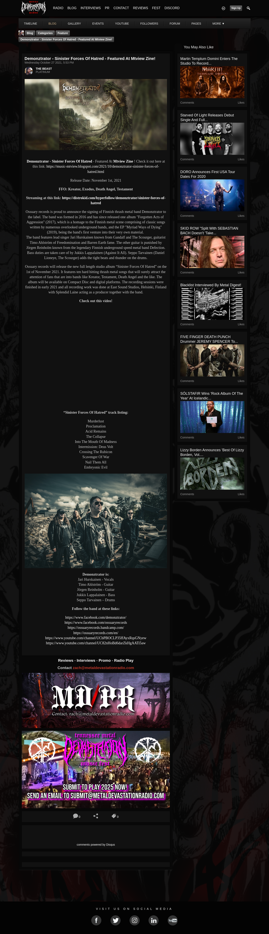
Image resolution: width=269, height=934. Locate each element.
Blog (30, 33)
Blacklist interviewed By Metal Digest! (210, 285)
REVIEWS (140, 8)
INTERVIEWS (91, 8)
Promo (105, 660)
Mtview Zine (123, 161)
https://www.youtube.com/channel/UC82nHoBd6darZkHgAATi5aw (96, 643)
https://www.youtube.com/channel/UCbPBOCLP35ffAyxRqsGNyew (95, 638)
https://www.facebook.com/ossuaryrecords (96, 622)
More (218, 23)
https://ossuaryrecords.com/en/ (95, 633)
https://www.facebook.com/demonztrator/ (95, 617)
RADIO (58, 8)
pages (196, 23)
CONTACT (121, 8)
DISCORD (172, 8)
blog (52, 23)
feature (63, 33)
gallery (74, 23)
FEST (156, 8)
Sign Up (235, 8)
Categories (45, 33)
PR (107, 8)
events (98, 23)
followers (149, 23)
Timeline (30, 23)
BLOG (71, 8)
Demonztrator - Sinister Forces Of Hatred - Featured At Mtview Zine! (66, 39)
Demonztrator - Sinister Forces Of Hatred (59, 161)
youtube (122, 23)
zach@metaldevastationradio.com (103, 668)
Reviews (66, 660)
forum (175, 23)
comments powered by (96, 844)
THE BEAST (44, 68)
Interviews (86, 660)
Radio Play (123, 660)
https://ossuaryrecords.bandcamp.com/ (96, 628)
